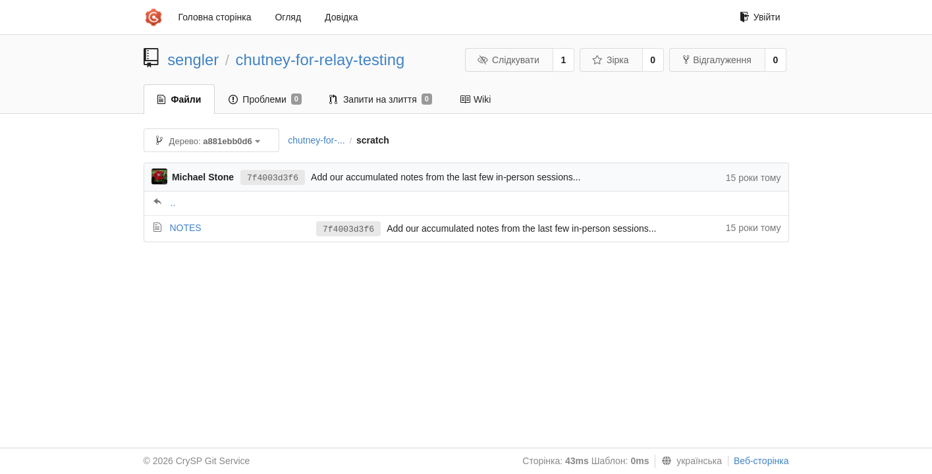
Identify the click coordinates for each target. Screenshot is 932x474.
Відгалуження (717, 60)
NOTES (185, 228)
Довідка (341, 17)
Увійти (760, 17)
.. (173, 203)
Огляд (288, 17)
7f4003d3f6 (272, 178)
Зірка (609, 60)
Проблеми (265, 99)
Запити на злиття (380, 99)
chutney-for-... (316, 140)
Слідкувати (508, 60)
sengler (193, 59)
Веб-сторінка (761, 461)
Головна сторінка (215, 17)
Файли (179, 99)
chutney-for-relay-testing (320, 59)
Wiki (475, 99)
